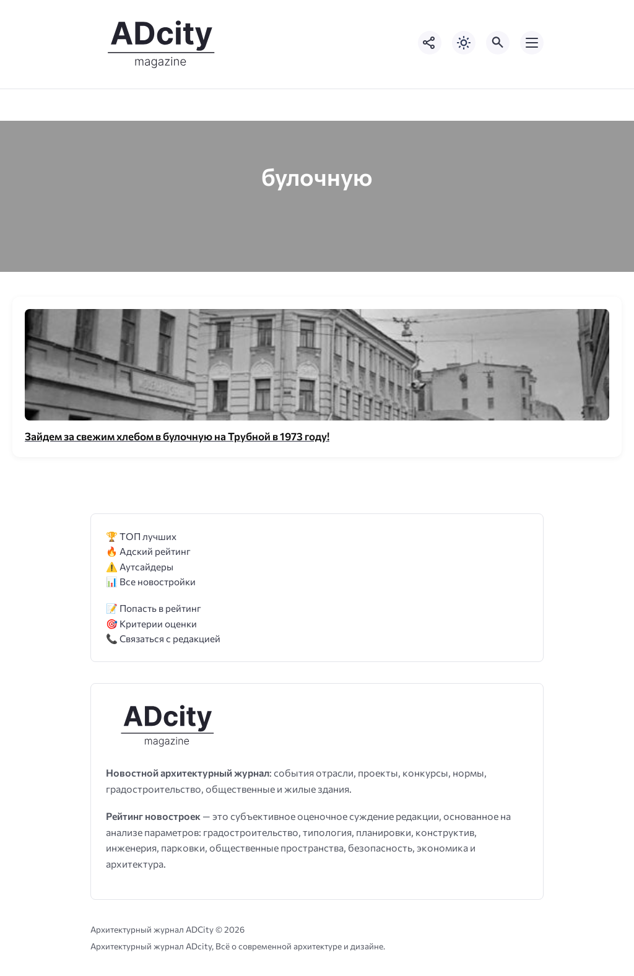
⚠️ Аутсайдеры (139, 566)
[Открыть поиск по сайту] (498, 42)
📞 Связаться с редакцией (163, 638)
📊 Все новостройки (151, 581)
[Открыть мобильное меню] (532, 42)
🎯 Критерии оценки (151, 623)
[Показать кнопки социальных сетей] (429, 42)
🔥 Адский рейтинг (148, 551)
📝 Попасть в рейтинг (153, 608)
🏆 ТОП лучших (141, 536)
